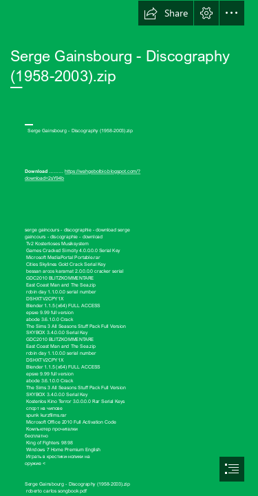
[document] (129, 248)
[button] (165, 13)
